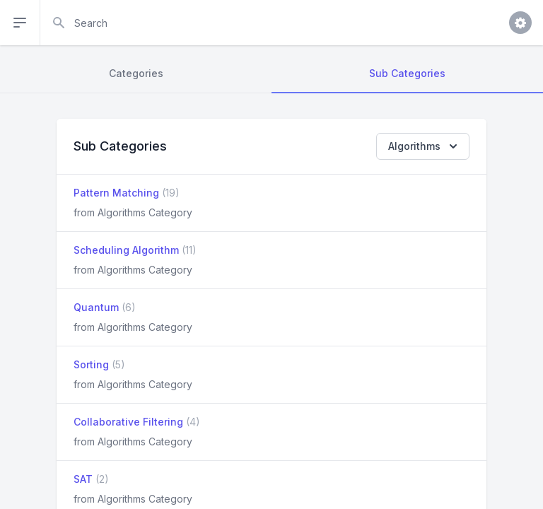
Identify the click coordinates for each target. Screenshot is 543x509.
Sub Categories (407, 73)
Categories (136, 73)
